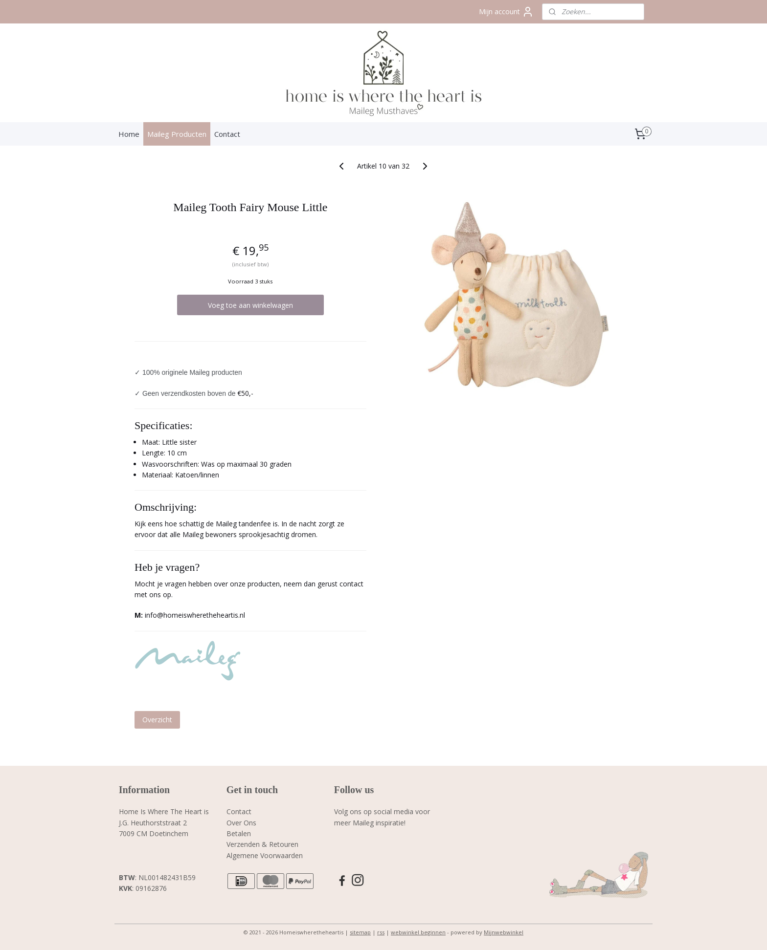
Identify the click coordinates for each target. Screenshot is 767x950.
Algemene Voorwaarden (264, 855)
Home (128, 134)
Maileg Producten (176, 134)
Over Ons (241, 822)
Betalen (238, 833)
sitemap (360, 932)
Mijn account (506, 12)
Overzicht (157, 719)
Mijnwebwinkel (503, 932)
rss (380, 932)
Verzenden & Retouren (262, 844)
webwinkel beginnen (418, 932)
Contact (227, 134)
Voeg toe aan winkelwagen (250, 305)
